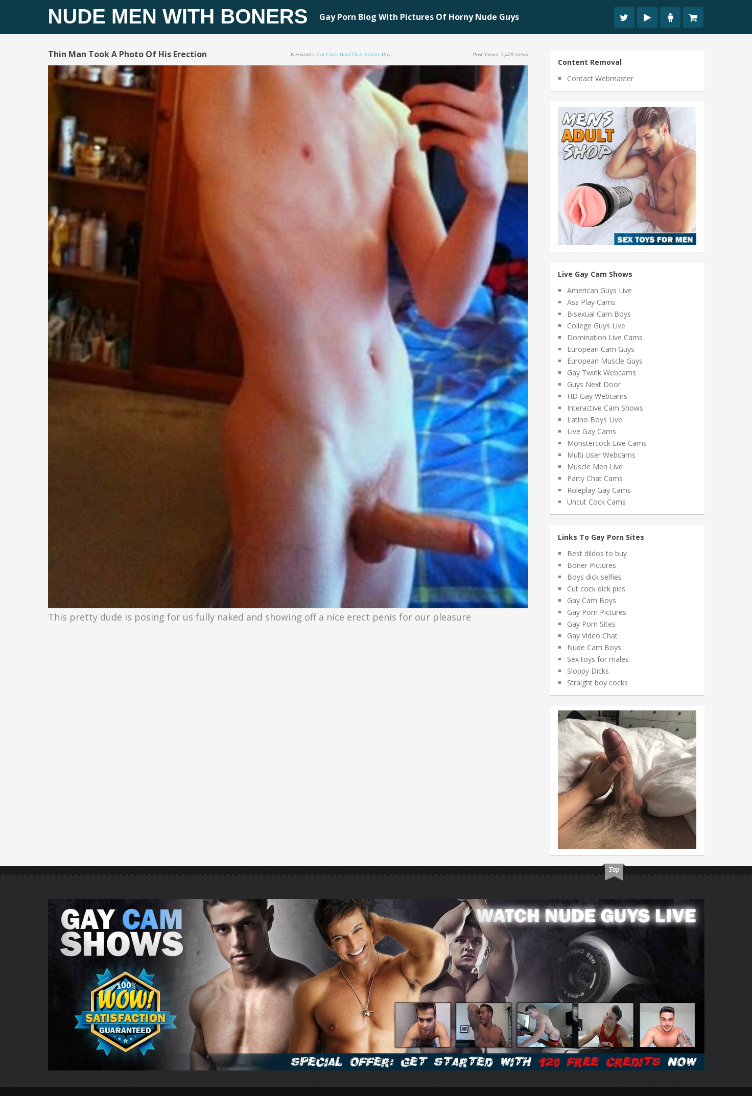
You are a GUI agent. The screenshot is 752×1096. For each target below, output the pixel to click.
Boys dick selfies (594, 577)
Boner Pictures (591, 565)
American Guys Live (599, 290)
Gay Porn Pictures (596, 612)
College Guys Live (596, 325)
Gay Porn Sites (591, 624)
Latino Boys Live (594, 419)
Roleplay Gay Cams (599, 490)
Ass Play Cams (591, 302)
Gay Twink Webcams (601, 372)
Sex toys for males (598, 659)
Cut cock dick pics (596, 588)
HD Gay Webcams (597, 396)
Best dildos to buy (597, 553)
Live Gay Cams (591, 431)
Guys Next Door (594, 384)
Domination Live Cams (605, 337)
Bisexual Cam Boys (599, 314)
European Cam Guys (601, 349)
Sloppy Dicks (588, 671)
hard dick (351, 54)
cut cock (327, 54)
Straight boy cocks (597, 682)
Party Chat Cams (595, 478)
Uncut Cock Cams (596, 502)
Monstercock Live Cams (607, 443)
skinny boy (377, 54)
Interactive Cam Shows (605, 408)
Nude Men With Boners (178, 16)
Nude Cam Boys (594, 647)
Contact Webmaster (600, 78)
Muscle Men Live (595, 466)
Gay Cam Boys (591, 600)
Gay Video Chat (592, 635)
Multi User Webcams (601, 455)
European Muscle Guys (605, 361)
